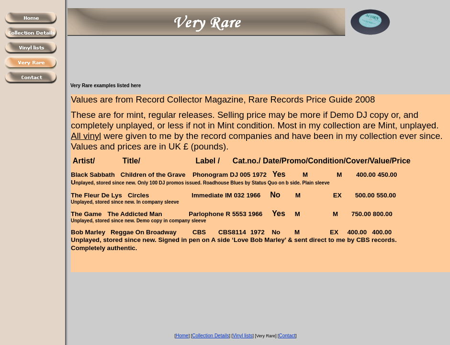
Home (182, 335)
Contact (287, 335)
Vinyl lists (243, 335)
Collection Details (210, 335)
